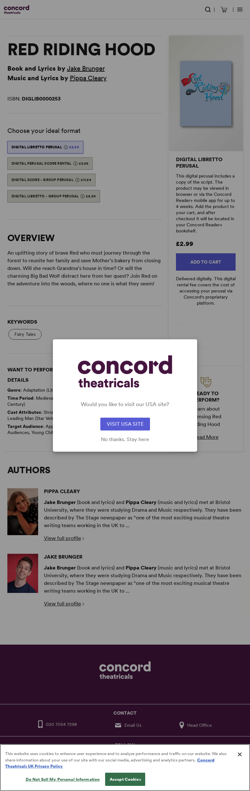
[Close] (240, 759)
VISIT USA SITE (125, 424)
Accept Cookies (125, 784)
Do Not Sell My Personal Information (63, 784)
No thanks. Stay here (125, 439)
